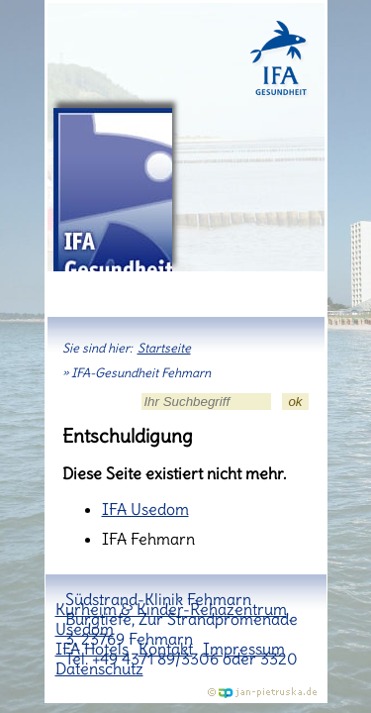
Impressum (244, 649)
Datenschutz (99, 668)
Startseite (164, 348)
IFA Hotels (92, 649)
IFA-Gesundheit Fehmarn (112, 189)
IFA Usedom (145, 509)
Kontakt (166, 649)
